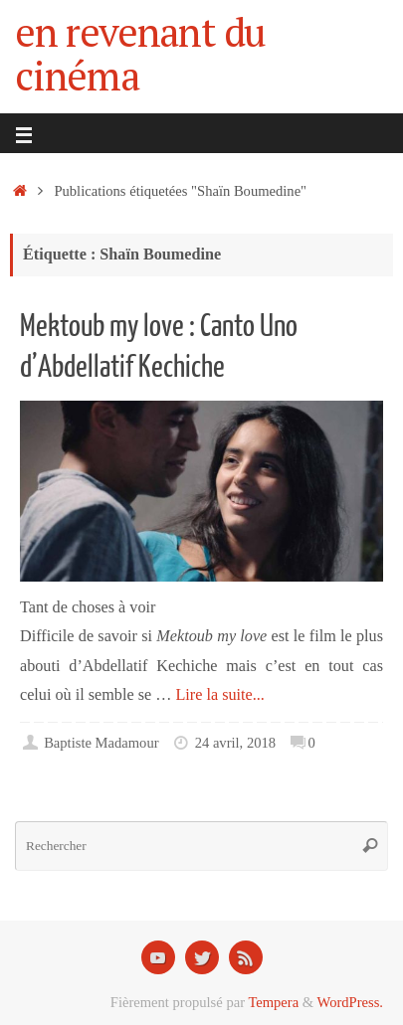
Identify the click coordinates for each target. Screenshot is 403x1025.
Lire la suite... (219, 695)
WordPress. (350, 1002)
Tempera (273, 1002)
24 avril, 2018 (235, 743)
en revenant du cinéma (140, 53)
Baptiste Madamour (101, 743)
